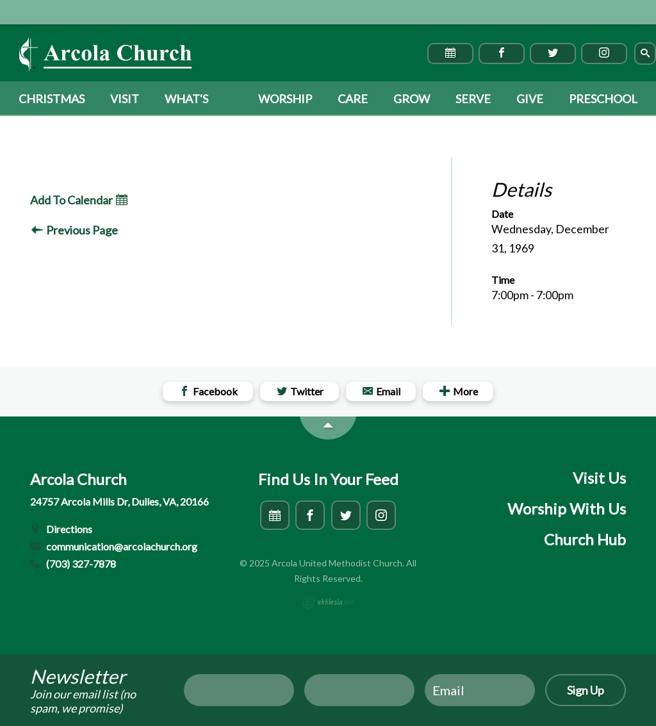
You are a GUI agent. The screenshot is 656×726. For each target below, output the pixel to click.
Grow (411, 99)
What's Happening (199, 104)
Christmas (52, 99)
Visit (124, 99)
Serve (473, 99)
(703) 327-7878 (73, 563)
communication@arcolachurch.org (113, 546)
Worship (285, 99)
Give (529, 99)
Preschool (603, 99)
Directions (61, 529)
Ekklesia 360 (328, 602)
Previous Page (74, 230)
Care (353, 99)
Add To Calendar (78, 200)
